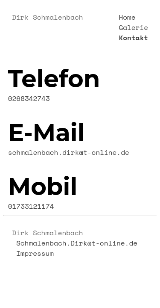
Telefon (54, 78)
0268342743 (29, 98)
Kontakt (133, 38)
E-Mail (46, 132)
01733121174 (31, 206)
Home (127, 17)
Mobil (43, 186)
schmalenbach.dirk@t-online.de (68, 152)
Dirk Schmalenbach (47, 17)
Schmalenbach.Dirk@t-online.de (76, 243)
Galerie (133, 27)
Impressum (35, 253)
